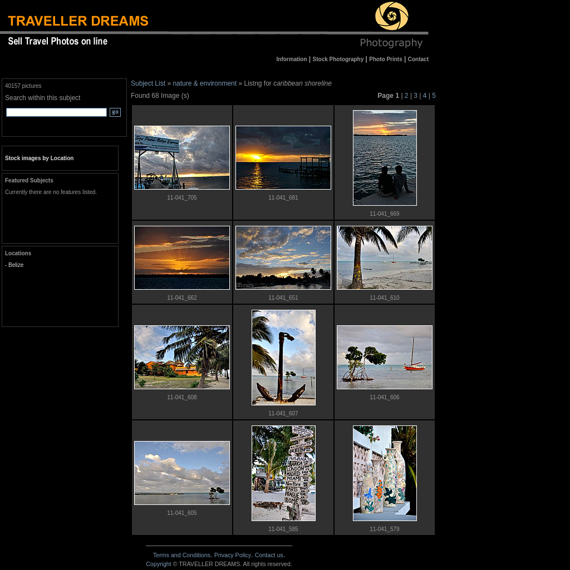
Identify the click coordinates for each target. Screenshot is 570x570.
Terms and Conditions (181, 555)
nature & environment (205, 83)
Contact (269, 555)
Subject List (148, 83)
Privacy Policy (232, 555)
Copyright (158, 564)
